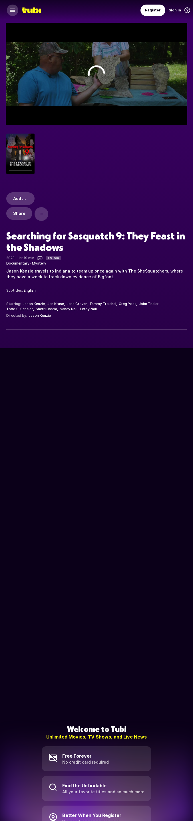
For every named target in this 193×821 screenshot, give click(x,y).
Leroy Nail (88, 309)
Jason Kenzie (34, 304)
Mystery (39, 263)
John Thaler (148, 304)
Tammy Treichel (102, 304)
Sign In (175, 10)
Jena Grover (77, 304)
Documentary (17, 263)
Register (153, 10)
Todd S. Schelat (19, 309)
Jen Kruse (55, 304)
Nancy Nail (68, 309)
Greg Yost (127, 304)
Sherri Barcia (46, 309)
